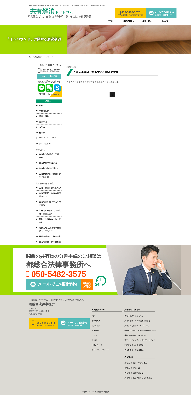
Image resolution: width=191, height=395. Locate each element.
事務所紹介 (129, 21)
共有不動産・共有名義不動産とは (50, 195)
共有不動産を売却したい (50, 188)
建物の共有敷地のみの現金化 (50, 220)
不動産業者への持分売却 (50, 236)
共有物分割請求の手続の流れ (50, 156)
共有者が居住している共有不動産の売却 (50, 212)
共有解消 (51, 11)
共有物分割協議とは (48, 163)
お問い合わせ (45, 143)
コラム (42, 127)
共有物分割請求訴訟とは (50, 168)
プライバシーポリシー (49, 138)
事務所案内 (96, 321)
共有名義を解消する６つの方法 (50, 203)
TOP (110, 21)
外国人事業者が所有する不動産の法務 (95, 72)
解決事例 (43, 121)
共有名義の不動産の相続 (50, 242)
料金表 (165, 21)
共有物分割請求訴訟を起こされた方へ (50, 175)
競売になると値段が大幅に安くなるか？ (50, 229)
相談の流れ (147, 21)
